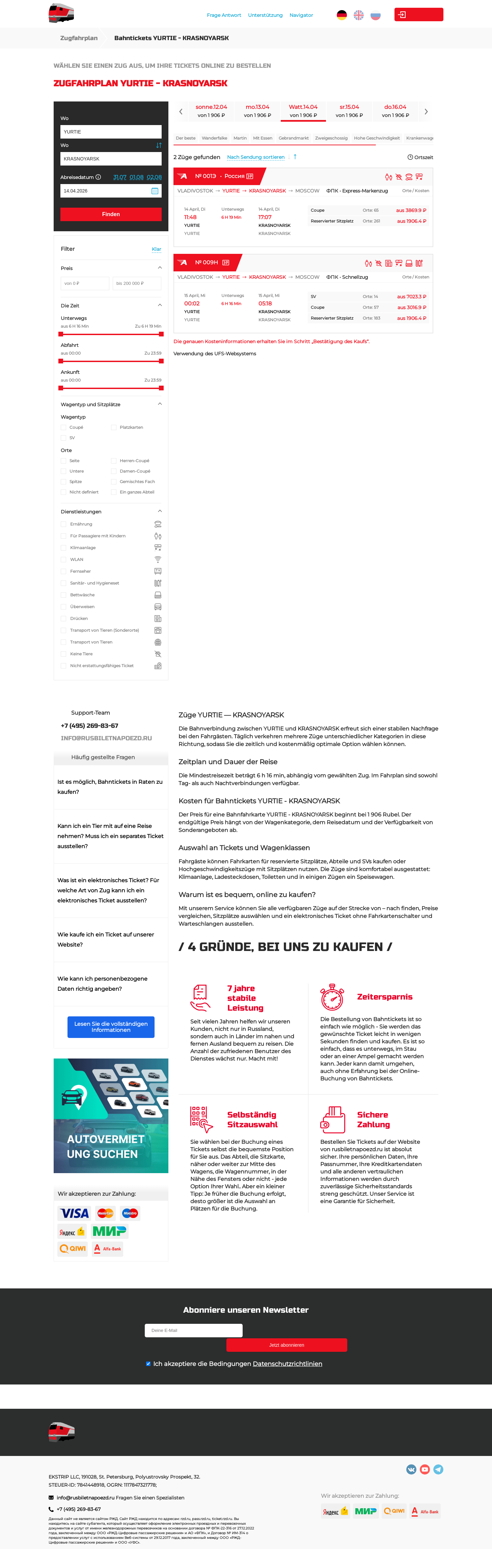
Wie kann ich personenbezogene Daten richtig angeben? (102, 984)
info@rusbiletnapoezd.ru (86, 1498)
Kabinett (405, 14)
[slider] (60, 334)
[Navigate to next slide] (425, 111)
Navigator (285, 15)
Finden (111, 214)
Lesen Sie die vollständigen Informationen (111, 1027)
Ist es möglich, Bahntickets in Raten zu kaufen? (110, 787)
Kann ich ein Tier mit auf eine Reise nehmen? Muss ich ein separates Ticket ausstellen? (110, 836)
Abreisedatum (80, 177)
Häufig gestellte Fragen (103, 757)
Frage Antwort (207, 15)
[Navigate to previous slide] (180, 111)
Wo (64, 118)
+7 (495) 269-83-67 (79, 1509)
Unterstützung (248, 15)
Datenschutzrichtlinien (287, 1349)
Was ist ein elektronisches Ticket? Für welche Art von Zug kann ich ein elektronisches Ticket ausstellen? (108, 890)
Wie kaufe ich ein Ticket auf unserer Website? (105, 939)
